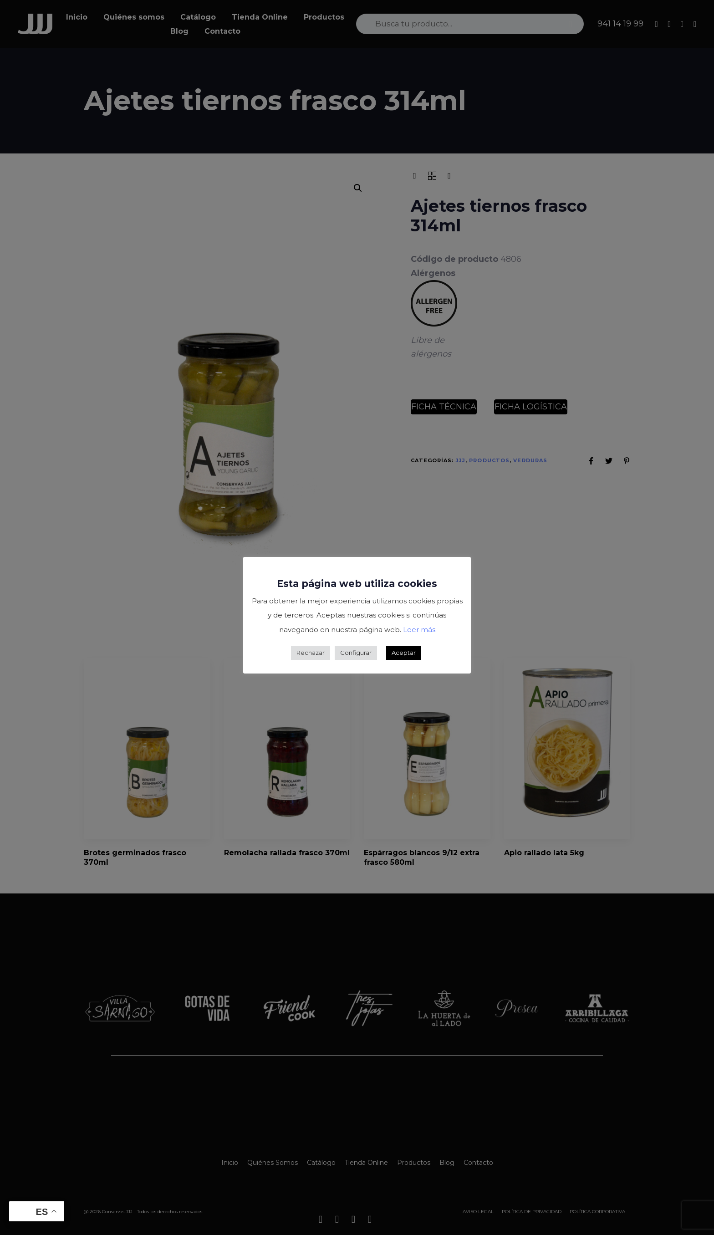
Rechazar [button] (310, 652)
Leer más (419, 629)
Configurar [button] (356, 652)
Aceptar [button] (404, 652)
